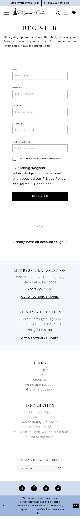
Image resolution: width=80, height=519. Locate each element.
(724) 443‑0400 (40, 333)
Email (14, 69)
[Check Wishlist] (74, 12)
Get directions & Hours (40, 299)
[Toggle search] (58, 12)
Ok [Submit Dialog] (76, 508)
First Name (17, 88)
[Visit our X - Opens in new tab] (21, 491)
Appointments (40, 372)
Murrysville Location (40, 387)
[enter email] (40, 471)
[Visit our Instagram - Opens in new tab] (46, 491)
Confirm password (21, 144)
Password (17, 125)
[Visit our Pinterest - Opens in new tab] (59, 491)
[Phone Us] (24, 3)
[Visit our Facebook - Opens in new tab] (34, 491)
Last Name (17, 107)
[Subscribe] (60, 471)
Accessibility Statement (40, 424)
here (39, 516)
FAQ (40, 377)
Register (40, 198)
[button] (6, 12)
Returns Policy (40, 429)
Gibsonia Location (40, 392)
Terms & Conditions (40, 419)
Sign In (61, 244)
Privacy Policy (40, 415)
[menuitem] (6, 12)
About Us (40, 382)
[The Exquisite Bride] (29, 12)
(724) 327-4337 (40, 291)
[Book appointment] (66, 12)
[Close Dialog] (4, 509)
